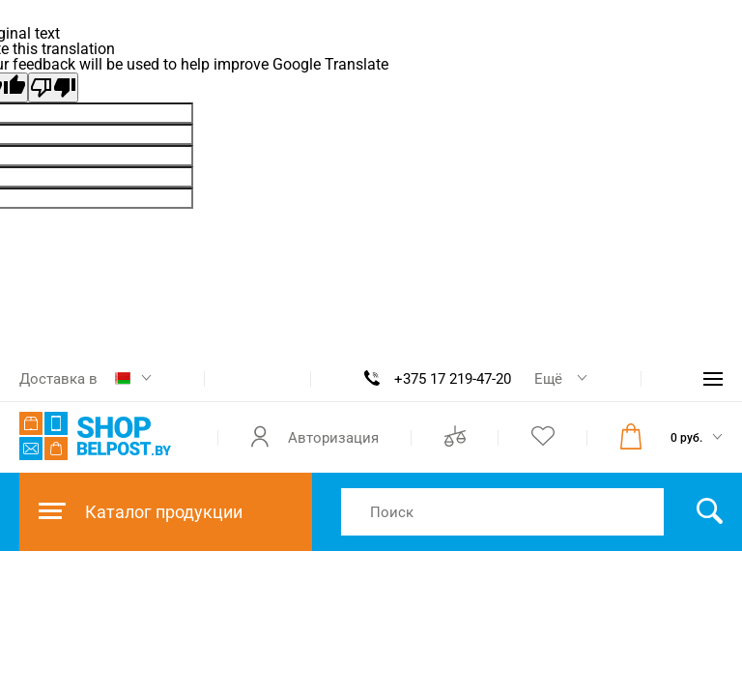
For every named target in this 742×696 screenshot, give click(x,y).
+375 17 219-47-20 (452, 379)
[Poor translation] (53, 87)
